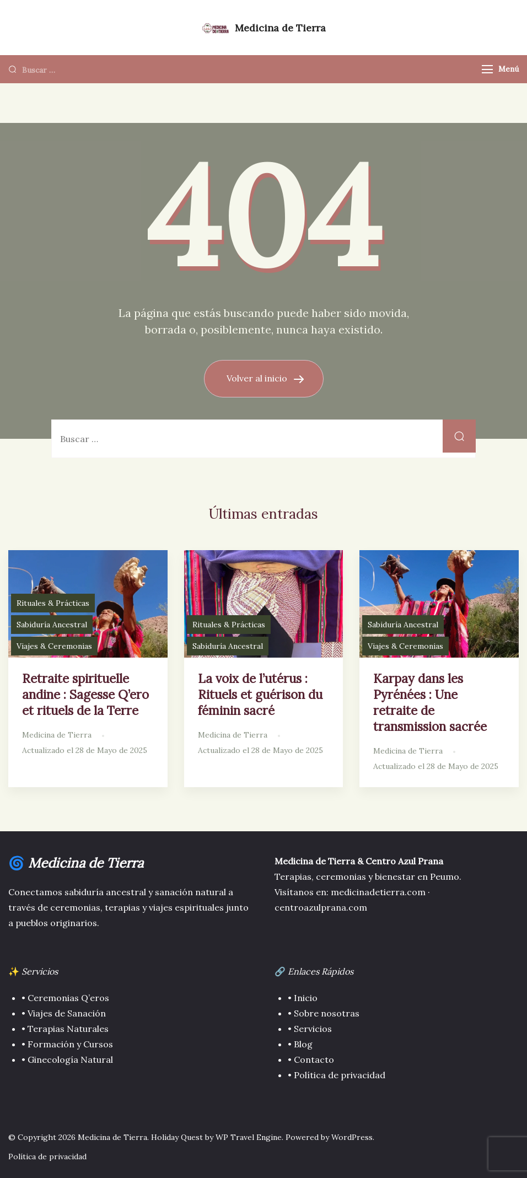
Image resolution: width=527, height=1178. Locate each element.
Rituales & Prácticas (53, 603)
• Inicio (303, 997)
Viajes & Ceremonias (54, 646)
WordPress (352, 1137)
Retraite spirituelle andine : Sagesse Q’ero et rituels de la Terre (85, 694)
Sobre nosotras (325, 1013)
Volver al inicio (258, 378)
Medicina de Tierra (280, 27)
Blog (303, 1044)
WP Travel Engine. (249, 1137)
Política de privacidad (338, 1074)
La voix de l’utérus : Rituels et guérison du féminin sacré (260, 694)
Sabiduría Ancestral (52, 625)
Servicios (313, 1028)
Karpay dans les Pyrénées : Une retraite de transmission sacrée (430, 702)
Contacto (314, 1059)
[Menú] (487, 69)
